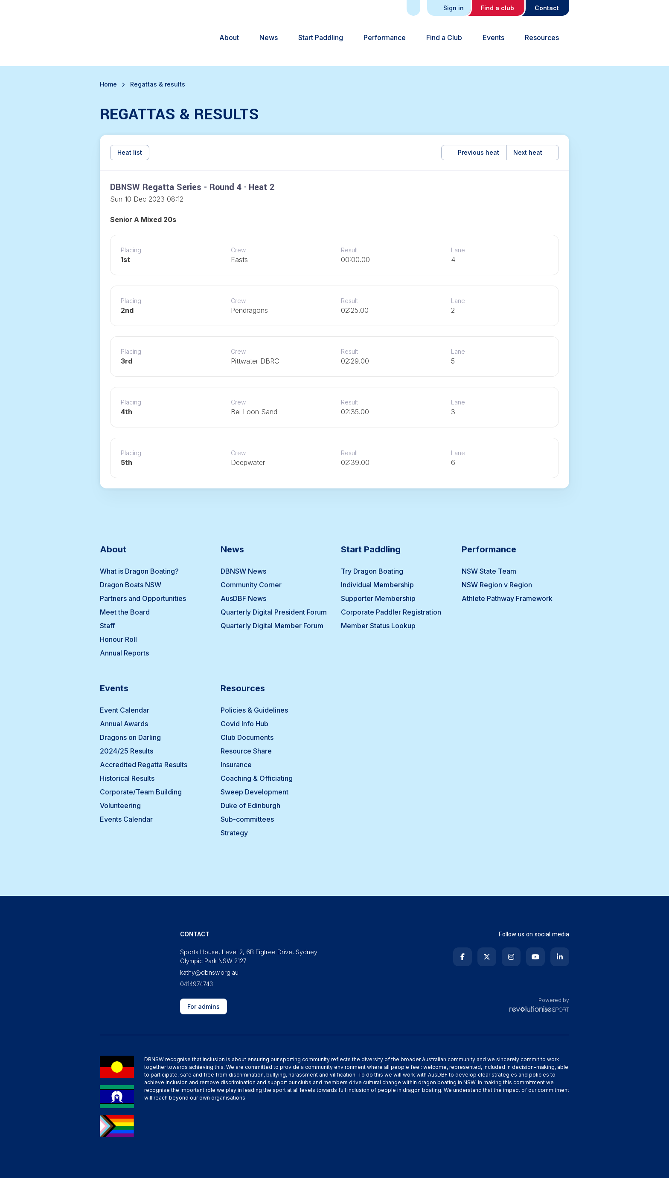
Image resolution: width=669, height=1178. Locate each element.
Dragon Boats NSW (130, 584)
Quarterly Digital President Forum (274, 612)
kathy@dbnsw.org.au (209, 972)
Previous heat (473, 152)
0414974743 (196, 983)
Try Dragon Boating (372, 571)
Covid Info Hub (244, 723)
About (229, 37)
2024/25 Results (126, 751)
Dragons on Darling (130, 737)
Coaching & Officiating (257, 778)
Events (493, 37)
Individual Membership (377, 584)
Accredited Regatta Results (143, 764)
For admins (203, 1006)
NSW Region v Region (497, 584)
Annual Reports (124, 653)
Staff (107, 625)
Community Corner (251, 584)
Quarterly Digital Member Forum (272, 625)
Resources (542, 37)
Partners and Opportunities (143, 598)
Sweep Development (254, 792)
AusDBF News (243, 598)
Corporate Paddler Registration (391, 612)
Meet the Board (125, 612)
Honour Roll (118, 639)
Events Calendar (126, 819)
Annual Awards (124, 723)
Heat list (129, 152)
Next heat (532, 152)
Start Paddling (320, 37)
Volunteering (120, 805)
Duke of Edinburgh (250, 805)
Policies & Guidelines (254, 710)
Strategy (234, 833)
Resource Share (246, 751)
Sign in (450, 8)
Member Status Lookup (378, 625)
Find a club (497, 8)
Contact (547, 8)
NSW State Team (489, 571)
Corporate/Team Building (141, 792)
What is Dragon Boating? (139, 571)
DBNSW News (243, 571)
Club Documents (247, 737)
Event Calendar (124, 710)
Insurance (236, 764)
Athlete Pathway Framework (507, 598)
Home (108, 84)
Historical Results (127, 778)
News (268, 37)
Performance (385, 37)
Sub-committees (247, 819)
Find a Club (444, 37)
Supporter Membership (378, 598)
